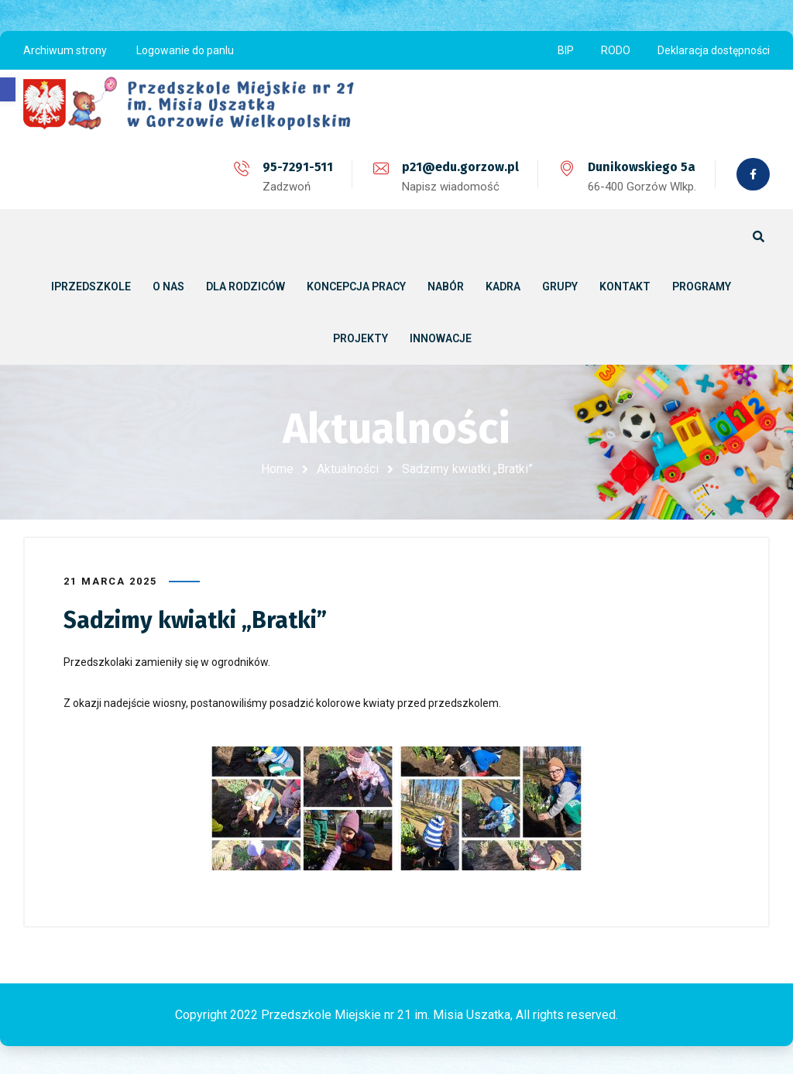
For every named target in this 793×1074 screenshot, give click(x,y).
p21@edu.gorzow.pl (458, 167)
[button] (7, 89)
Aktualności (348, 469)
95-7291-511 (296, 167)
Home (277, 469)
